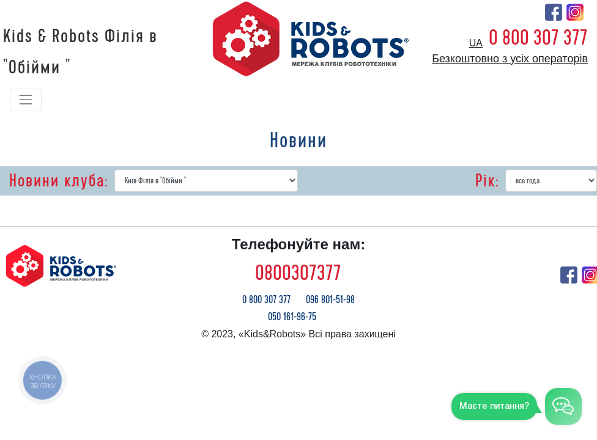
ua (476, 43)
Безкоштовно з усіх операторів (510, 59)
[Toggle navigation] (26, 100)
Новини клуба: (58, 181)
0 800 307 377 (538, 38)
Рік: (487, 181)
